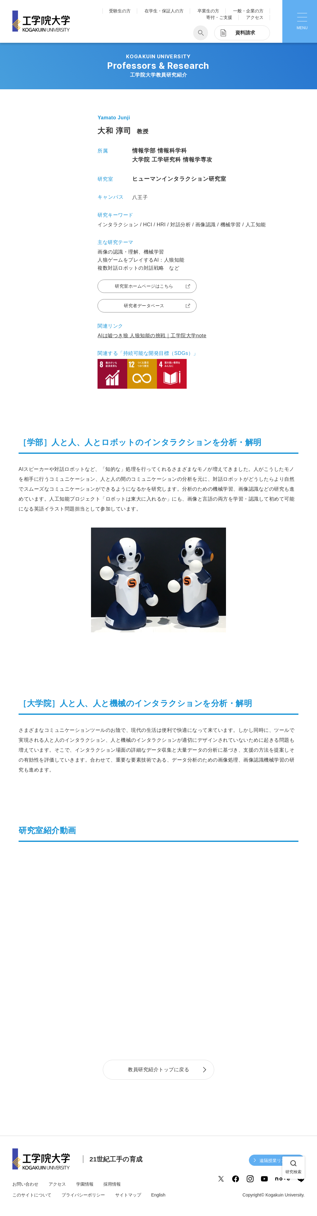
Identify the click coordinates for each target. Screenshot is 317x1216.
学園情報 (84, 1184)
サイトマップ (128, 1194)
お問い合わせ (25, 1184)
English (158, 1194)
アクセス (254, 17)
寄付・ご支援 (219, 17)
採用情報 (112, 1184)
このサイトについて (31, 1194)
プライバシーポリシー (83, 1194)
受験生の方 (120, 10)
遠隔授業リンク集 (276, 1160)
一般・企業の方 (248, 10)
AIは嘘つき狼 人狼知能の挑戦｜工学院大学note (152, 335)
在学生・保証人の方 (164, 10)
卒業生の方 (208, 10)
